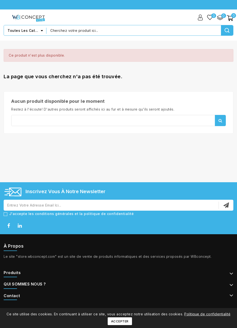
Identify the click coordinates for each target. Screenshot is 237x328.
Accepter (120, 321)
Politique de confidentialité (207, 314)
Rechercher (220, 120)
